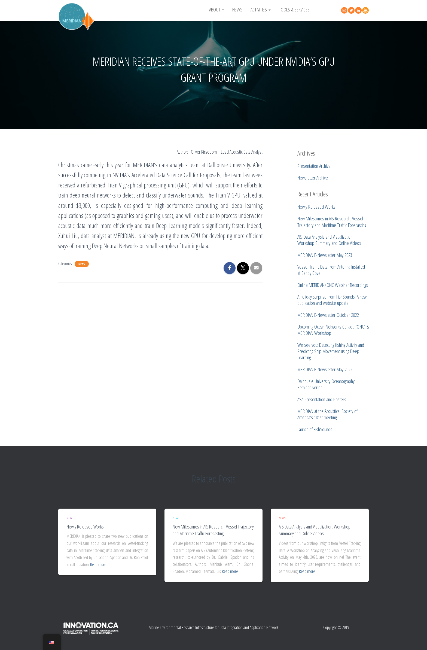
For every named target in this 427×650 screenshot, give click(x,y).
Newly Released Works (85, 526)
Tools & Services (294, 9)
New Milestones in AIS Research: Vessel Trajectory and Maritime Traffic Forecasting (213, 530)
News (237, 9)
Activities (261, 9)
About (216, 9)
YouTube (366, 10)
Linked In (359, 10)
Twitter (352, 10)
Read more (98, 564)
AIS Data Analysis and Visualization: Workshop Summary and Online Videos (314, 530)
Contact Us (345, 10)
